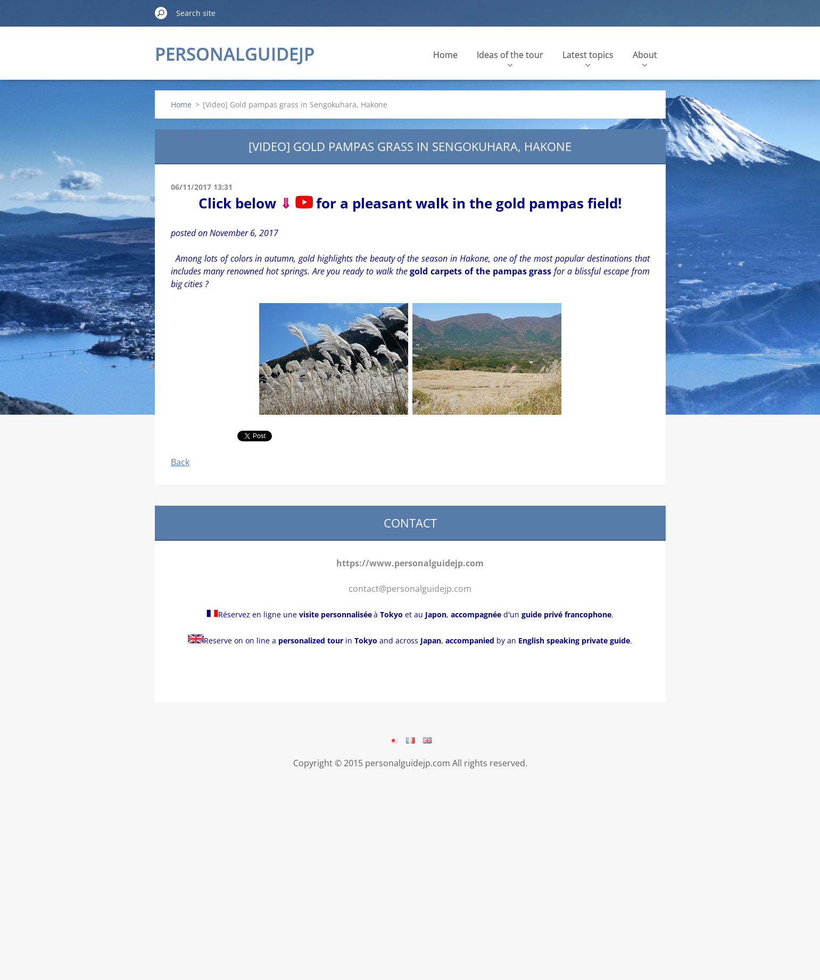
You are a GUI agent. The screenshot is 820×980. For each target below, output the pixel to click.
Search (161, 12)
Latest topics (588, 57)
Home (445, 55)
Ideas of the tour (510, 57)
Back (180, 462)
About (644, 57)
